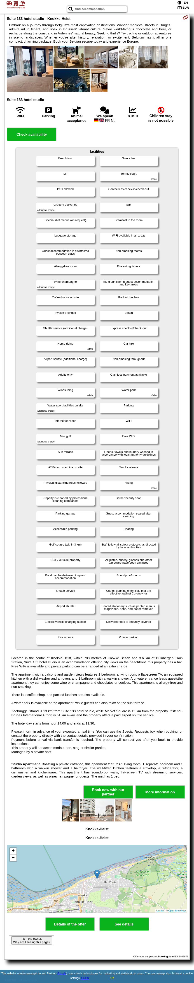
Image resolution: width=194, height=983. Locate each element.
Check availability (31, 134)
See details (124, 924)
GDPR (85, 978)
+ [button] (13, 851)
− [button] (13, 858)
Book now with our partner (108, 792)
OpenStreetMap (177, 910)
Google (61, 973)
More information (160, 792)
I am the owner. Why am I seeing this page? (31, 940)
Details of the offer (70, 924)
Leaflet (160, 910)
